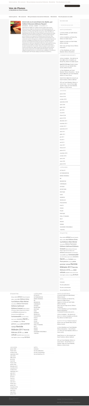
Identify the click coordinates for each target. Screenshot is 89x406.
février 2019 (63, 96)
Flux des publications (65, 285)
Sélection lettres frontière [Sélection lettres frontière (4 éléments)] (74, 272)
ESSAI (61, 194)
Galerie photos (13, 2)
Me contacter (22, 2)
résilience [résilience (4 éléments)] (71, 270)
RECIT (61, 219)
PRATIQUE (62, 213)
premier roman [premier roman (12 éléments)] (65, 264)
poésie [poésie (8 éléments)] (74, 261)
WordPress (77, 402)
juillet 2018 (62, 107)
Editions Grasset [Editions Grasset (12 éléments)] (17, 308)
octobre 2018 (63, 99)
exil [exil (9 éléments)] (64, 255)
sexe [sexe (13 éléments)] (74, 270)
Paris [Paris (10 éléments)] (61, 261)
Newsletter (52, 2)
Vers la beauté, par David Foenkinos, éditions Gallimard (69, 78)
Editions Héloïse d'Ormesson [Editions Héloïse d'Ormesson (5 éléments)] (71, 249)
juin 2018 (62, 110)
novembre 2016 (63, 153)
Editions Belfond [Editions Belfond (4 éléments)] (62, 244)
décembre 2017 (63, 121)
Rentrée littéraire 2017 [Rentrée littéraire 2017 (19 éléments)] (68, 265)
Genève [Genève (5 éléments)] (66, 255)
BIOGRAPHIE (25, 26)
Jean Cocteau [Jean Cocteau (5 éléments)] (64, 256)
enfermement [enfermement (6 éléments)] (68, 252)
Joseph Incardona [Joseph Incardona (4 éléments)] (70, 256)
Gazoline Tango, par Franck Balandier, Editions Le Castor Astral (68, 86)
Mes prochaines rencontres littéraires (37, 2)
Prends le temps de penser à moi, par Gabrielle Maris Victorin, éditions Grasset (69, 65)
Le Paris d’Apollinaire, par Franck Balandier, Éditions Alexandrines (67, 51)
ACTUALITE (62, 170)
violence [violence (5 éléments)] (67, 275)
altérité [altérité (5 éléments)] (64, 237)
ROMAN (36, 26)
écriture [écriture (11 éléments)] (75, 275)
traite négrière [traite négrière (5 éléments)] (62, 275)
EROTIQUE (62, 192)
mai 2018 (62, 112)
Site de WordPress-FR (65, 290)
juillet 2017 (62, 134)
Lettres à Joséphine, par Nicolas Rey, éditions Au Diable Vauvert (68, 38)
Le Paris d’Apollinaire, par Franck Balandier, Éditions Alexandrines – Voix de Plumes (69, 71)
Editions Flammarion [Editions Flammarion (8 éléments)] (71, 244)
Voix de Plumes (17, 8)
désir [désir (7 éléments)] (67, 239)
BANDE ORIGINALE (64, 176)
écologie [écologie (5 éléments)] (71, 275)
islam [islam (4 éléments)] (61, 256)
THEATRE (62, 229)
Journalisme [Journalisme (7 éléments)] (75, 257)
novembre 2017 (63, 123)
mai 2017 (62, 139)
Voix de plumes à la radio (63, 2)
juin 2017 (62, 137)
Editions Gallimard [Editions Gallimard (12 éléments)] (66, 246)
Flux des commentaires (65, 287)
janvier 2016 (63, 164)
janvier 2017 (63, 150)
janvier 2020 (63, 94)
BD (60, 178)
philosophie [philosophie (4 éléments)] (70, 261)
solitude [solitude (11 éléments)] (62, 272)
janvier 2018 (63, 118)
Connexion (62, 282)
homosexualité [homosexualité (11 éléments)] (73, 254)
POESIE (61, 208)
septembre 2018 (64, 102)
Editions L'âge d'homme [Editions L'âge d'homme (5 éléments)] (64, 250)
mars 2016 (62, 161)
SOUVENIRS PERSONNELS (66, 227)
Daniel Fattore (63, 78)
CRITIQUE (31, 26)
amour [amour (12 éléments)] (68, 237)
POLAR (61, 211)
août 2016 (62, 158)
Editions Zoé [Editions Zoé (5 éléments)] (71, 250)
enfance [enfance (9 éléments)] (62, 252)
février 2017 (63, 148)
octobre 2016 (63, 156)
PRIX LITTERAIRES (64, 216)
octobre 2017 (63, 126)
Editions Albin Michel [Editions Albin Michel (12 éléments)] (70, 242)
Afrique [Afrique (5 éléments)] (61, 237)
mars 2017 (62, 145)
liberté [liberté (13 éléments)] (62, 259)
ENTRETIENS (63, 189)
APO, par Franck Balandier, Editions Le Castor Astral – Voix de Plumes (69, 83)
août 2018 (62, 104)
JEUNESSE (62, 197)
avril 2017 (62, 142)
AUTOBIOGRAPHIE (64, 173)
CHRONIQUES (63, 184)
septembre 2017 (64, 129)
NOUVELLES (63, 200)
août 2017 (62, 131)
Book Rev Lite (60, 402)
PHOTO (62, 205)
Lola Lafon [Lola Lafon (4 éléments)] (66, 259)
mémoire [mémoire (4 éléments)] (74, 259)
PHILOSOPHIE (63, 203)
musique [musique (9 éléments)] (70, 259)
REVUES (62, 221)
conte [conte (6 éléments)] (64, 239)
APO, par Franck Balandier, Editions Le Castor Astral (69, 74)
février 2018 (63, 115)
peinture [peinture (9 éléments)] (65, 261)
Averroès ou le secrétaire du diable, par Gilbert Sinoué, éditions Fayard (37, 23)
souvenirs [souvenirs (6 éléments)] (67, 272)
